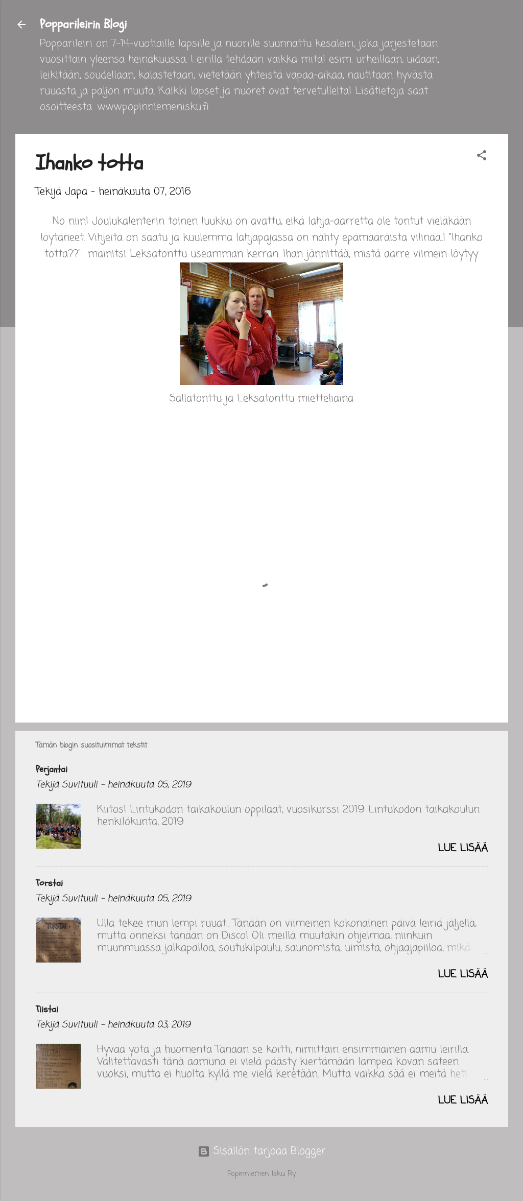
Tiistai (47, 1009)
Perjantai (51, 769)
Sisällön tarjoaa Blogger (262, 1151)
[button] (482, 157)
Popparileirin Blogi (83, 24)
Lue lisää (463, 848)
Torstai (49, 883)
